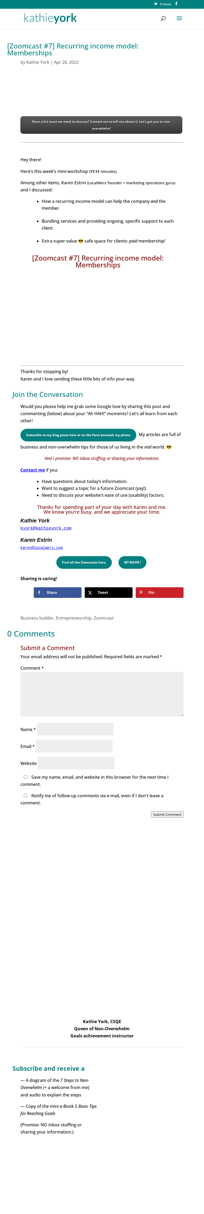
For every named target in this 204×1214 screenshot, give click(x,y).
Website (28, 763)
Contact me (32, 470)
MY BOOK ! (132, 562)
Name (28, 729)
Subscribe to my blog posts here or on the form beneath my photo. (78, 435)
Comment (32, 668)
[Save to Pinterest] (160, 592)
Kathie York (37, 62)
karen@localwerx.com (41, 548)
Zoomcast (104, 618)
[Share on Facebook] (58, 592)
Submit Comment (167, 814)
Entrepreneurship (74, 618)
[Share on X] (109, 592)
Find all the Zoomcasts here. (84, 562)
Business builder (37, 618)
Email (27, 746)
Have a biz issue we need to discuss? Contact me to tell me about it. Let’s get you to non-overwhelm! (101, 125)
